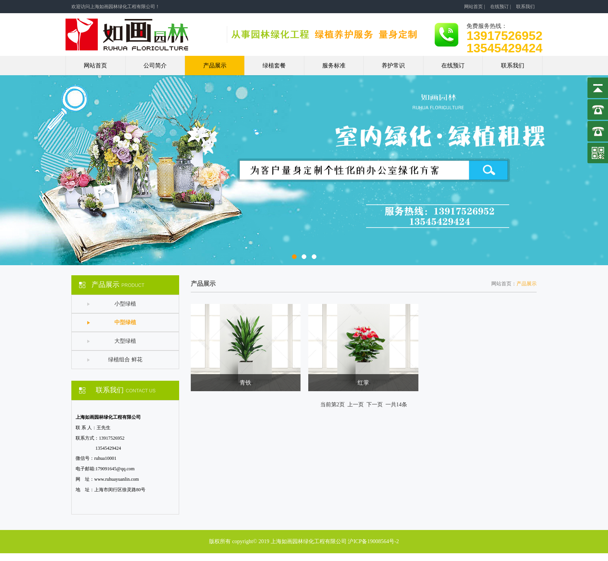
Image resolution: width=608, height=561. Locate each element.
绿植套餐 (274, 65)
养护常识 (393, 65)
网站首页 (473, 6)
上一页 (355, 404)
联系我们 (525, 6)
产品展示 (214, 65)
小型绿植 (125, 304)
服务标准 (333, 65)
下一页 (374, 404)
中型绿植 (125, 322)
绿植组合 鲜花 (125, 359)
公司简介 (155, 65)
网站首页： (503, 284)
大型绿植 (125, 341)
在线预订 (499, 6)
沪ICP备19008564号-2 (373, 541)
